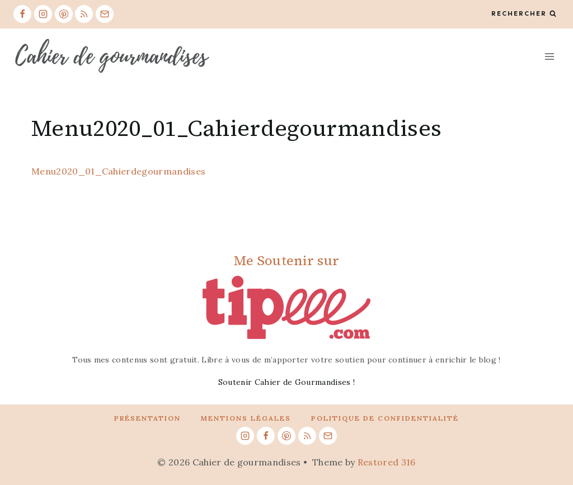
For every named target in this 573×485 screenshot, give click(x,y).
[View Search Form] (524, 13)
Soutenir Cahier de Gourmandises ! (286, 382)
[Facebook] (22, 14)
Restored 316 (387, 462)
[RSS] (84, 14)
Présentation (147, 418)
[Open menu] (549, 56)
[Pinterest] (64, 14)
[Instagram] (43, 14)
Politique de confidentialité (385, 418)
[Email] (105, 14)
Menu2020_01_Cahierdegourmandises (118, 171)
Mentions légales (246, 418)
